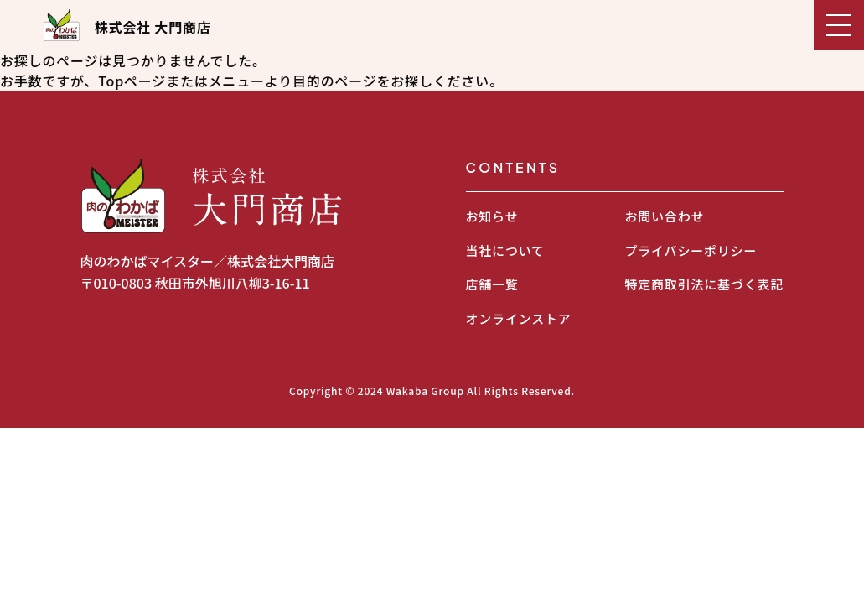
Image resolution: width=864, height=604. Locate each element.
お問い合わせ (665, 216)
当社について (505, 250)
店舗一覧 (492, 284)
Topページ (132, 80)
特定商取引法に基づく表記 (704, 284)
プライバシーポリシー (691, 250)
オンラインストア (519, 318)
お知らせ (492, 216)
